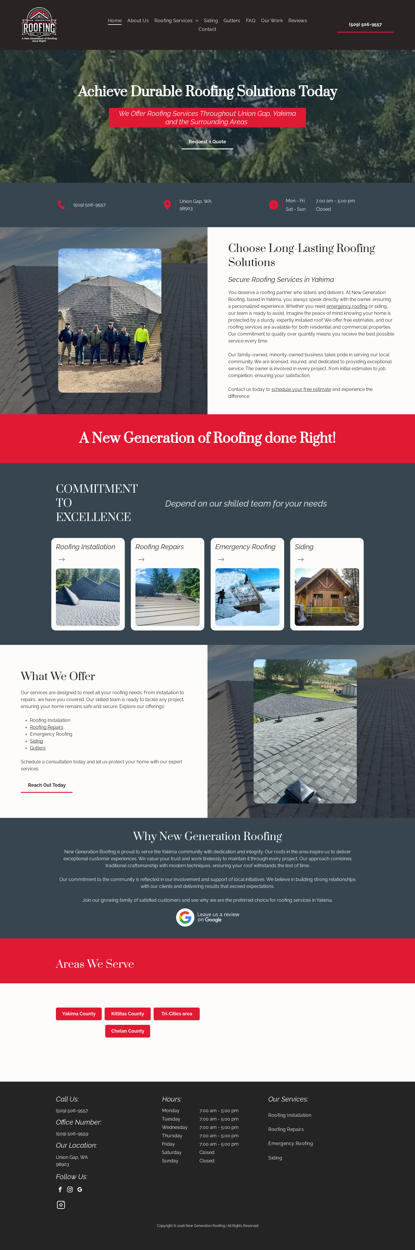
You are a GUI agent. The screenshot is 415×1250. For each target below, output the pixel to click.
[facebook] (60, 1190)
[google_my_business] (80, 1190)
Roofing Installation (85, 547)
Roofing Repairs (159, 547)
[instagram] (70, 1190)
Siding (304, 547)
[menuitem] (115, 20)
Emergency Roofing (245, 547)
